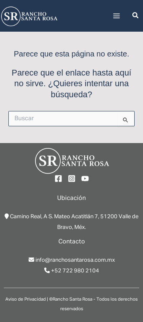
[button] (135, 16)
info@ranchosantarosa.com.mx (75, 260)
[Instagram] (72, 178)
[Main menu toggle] (116, 16)
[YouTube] (85, 178)
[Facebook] (58, 178)
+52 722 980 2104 (75, 271)
